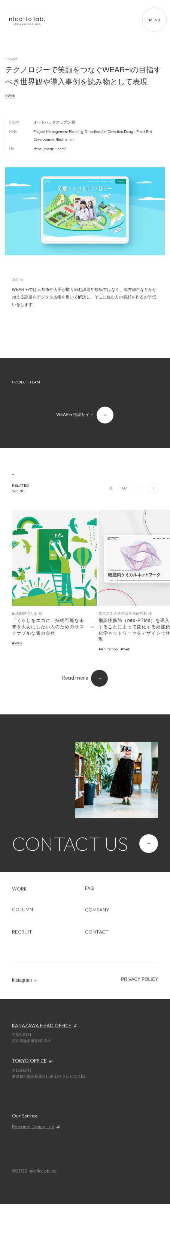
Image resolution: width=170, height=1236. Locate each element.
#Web (10, 95)
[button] (152, 488)
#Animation (108, 649)
